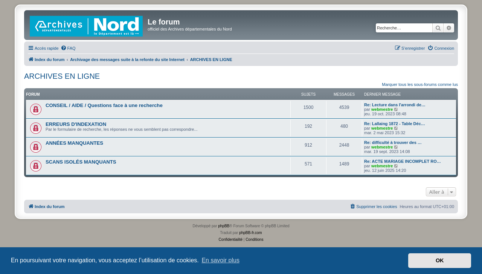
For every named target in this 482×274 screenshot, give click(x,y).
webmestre (382, 109)
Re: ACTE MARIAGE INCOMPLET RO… (402, 161)
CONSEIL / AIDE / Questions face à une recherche (104, 105)
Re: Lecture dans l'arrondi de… (395, 105)
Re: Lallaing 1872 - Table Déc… (394, 123)
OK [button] (440, 260)
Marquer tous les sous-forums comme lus (420, 84)
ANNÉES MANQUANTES (74, 143)
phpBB (223, 226)
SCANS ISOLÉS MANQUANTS (81, 162)
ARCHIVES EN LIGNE (62, 76)
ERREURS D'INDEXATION (76, 124)
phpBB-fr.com (250, 233)
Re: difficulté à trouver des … (393, 142)
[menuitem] (68, 48)
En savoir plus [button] (220, 260)
